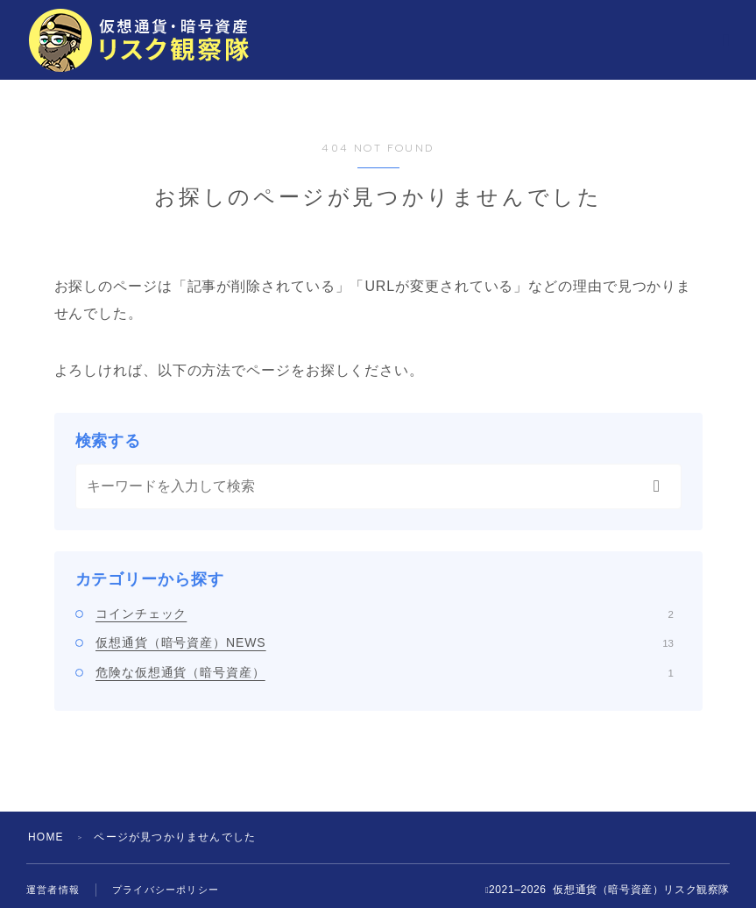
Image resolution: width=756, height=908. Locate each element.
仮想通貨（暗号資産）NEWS (384, 642)
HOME (46, 837)
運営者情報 (53, 889)
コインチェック (384, 614)
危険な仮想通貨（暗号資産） (384, 672)
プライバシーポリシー (165, 889)
